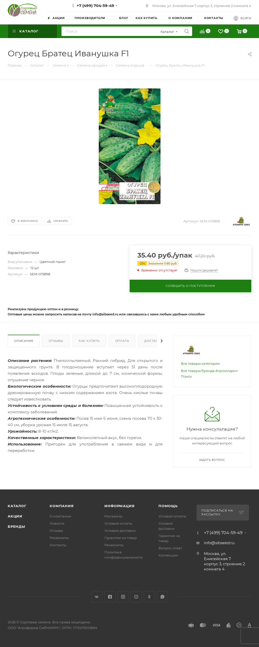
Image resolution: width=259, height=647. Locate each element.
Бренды (16, 526)
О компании (60, 516)
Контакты (58, 545)
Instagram (123, 596)
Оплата (122, 341)
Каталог (17, 506)
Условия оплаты (118, 523)
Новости (57, 523)
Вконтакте (96, 596)
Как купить (89, 341)
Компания (62, 506)
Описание (23, 341)
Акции (15, 516)
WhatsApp (162, 596)
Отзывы (56, 341)
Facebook (109, 596)
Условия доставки (120, 530)
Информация (119, 506)
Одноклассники (149, 596)
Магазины (113, 516)
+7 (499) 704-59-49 (95, 5)
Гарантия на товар (120, 538)
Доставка (153, 341)
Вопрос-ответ (170, 548)
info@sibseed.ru (219, 542)
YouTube (136, 596)
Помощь (168, 506)
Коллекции (168, 555)
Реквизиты (59, 538)
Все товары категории (200, 363)
